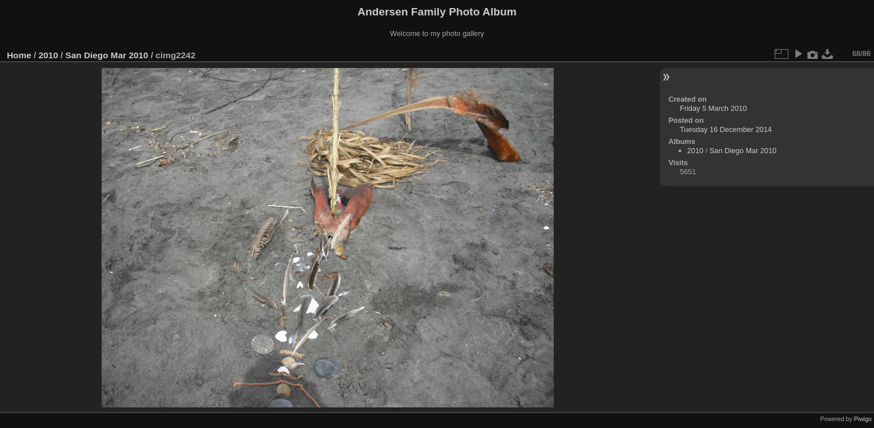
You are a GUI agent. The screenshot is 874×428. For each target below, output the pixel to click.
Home (19, 55)
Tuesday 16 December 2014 (726, 129)
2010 (48, 55)
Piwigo (863, 418)
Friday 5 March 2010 (713, 108)
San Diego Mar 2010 (106, 55)
